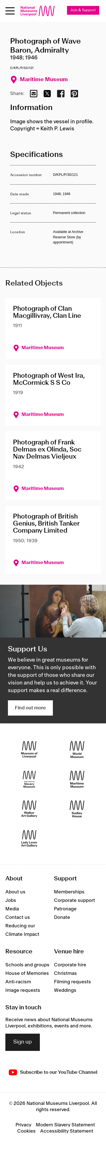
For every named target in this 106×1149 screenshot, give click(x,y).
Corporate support (74, 900)
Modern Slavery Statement (65, 1125)
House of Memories (27, 973)
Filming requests (72, 981)
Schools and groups (27, 964)
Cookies (26, 1131)
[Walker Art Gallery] (29, 809)
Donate (62, 917)
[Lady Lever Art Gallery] (29, 838)
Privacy (23, 1125)
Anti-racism (18, 981)
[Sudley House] (77, 809)
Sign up (22, 1042)
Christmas (65, 973)
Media (12, 909)
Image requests (22, 990)
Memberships (69, 892)
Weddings (65, 990)
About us (15, 892)
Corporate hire (70, 964)
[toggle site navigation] (10, 11)
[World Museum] (77, 749)
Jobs (10, 900)
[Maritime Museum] (77, 779)
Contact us (17, 917)
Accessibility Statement (66, 1131)
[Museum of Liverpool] (29, 749)
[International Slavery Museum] (29, 779)
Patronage (65, 909)
